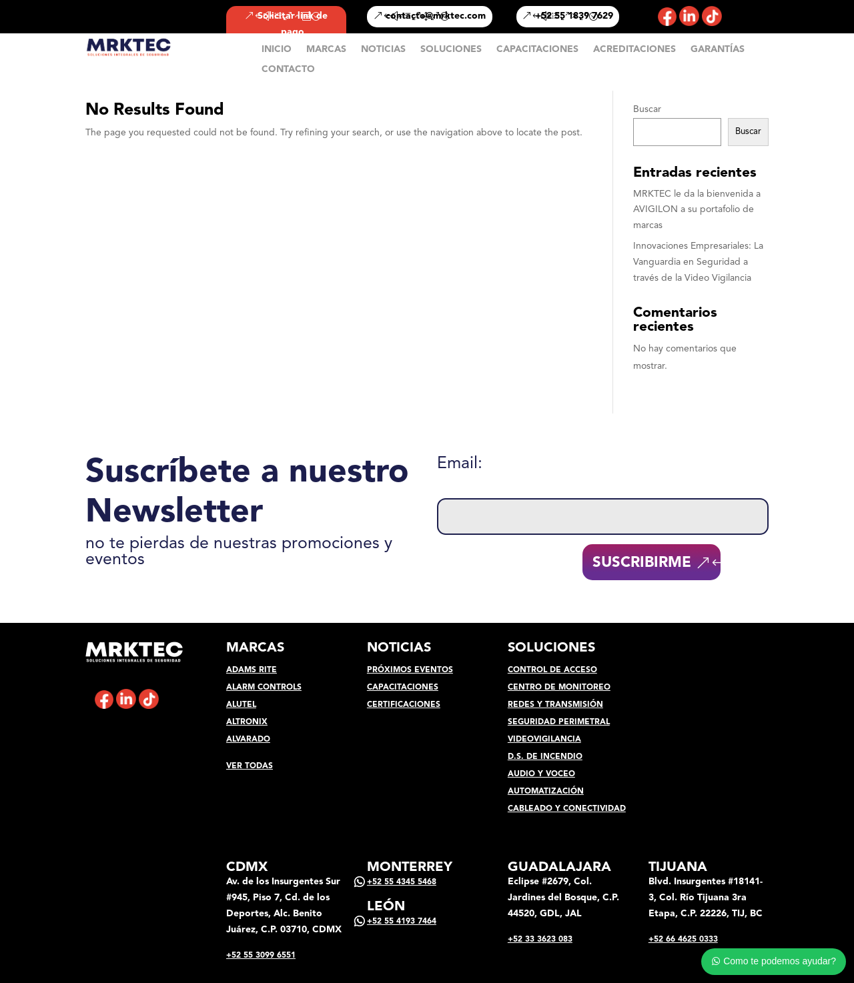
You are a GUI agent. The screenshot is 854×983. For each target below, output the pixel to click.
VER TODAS (249, 766)
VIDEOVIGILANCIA (544, 740)
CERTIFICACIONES (403, 705)
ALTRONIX (247, 722)
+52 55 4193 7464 (401, 922)
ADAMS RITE (251, 670)
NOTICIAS (383, 49)
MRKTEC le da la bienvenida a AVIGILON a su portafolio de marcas (697, 210)
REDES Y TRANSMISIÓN (555, 705)
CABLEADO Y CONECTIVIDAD (567, 809)
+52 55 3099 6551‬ (261, 956)
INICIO (277, 49)
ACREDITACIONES (634, 49)
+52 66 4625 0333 (683, 940)
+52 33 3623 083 (540, 940)
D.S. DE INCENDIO (545, 757)
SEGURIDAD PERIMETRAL (559, 722)
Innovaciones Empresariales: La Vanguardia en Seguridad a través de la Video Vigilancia (698, 262)
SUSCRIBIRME (641, 563)
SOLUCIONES (451, 49)
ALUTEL (241, 705)
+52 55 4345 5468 (401, 882)
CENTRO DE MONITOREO (559, 688)
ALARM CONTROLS (264, 688)
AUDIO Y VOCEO (541, 774)
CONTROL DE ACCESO (552, 670)
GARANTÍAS (718, 49)
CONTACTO (288, 69)
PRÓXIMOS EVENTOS (410, 670)
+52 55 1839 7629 (574, 16)
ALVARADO (248, 740)
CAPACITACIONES (537, 49)
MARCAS (326, 49)
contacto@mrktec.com (436, 16)
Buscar (647, 109)
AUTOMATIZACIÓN (546, 792)
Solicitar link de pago (293, 24)
